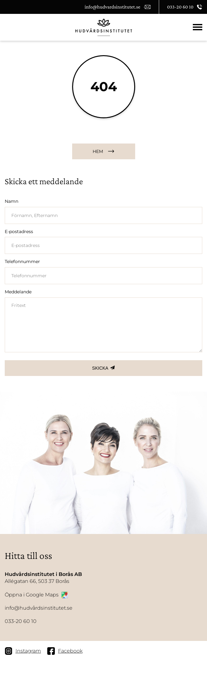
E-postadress (19, 231)
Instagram (23, 651)
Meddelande (18, 292)
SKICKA (100, 368)
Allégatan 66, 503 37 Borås (43, 577)
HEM (98, 151)
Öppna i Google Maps (36, 595)
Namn (11, 201)
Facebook (65, 651)
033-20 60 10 (21, 621)
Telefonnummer (22, 261)
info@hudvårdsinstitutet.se (38, 608)
